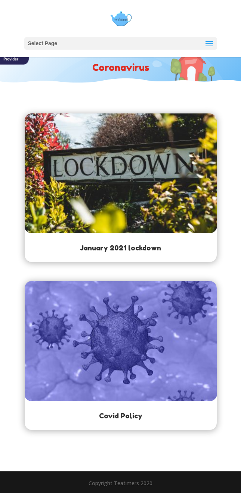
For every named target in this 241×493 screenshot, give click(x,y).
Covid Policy (120, 416)
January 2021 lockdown (120, 248)
